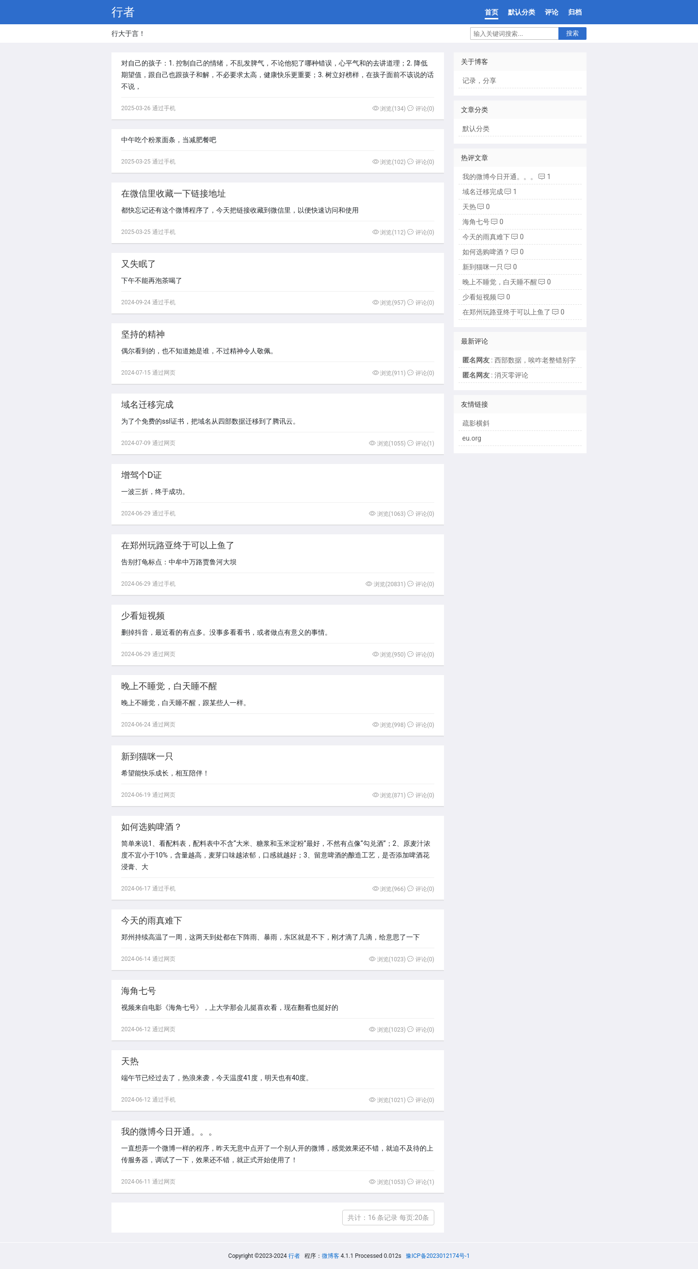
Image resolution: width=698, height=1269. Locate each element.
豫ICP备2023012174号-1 (438, 1256)
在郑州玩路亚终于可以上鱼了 (178, 545)
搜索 (572, 33)
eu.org (471, 438)
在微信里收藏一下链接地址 (173, 193)
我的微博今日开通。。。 (169, 1131)
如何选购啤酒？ (151, 827)
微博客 (330, 1256)
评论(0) (420, 108)
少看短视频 (143, 615)
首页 (491, 12)
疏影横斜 (476, 423)
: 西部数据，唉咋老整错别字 (519, 360)
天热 (130, 1061)
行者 (123, 12)
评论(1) (420, 443)
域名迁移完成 (147, 404)
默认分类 (521, 12)
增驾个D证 (141, 475)
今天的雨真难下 (151, 920)
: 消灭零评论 (495, 375)
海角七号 (138, 991)
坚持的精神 (143, 334)
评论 (551, 12)
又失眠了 (138, 264)
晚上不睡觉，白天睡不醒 (169, 686)
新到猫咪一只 (147, 756)
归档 (575, 12)
